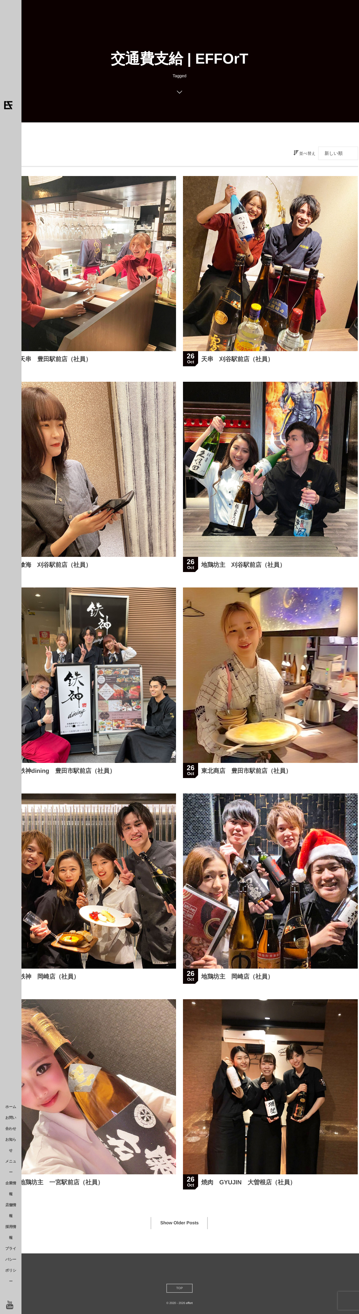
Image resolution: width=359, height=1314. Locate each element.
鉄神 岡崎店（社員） (49, 977)
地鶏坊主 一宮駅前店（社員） (61, 1183)
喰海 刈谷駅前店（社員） (55, 566)
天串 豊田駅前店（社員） (55, 359)
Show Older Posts (179, 1223)
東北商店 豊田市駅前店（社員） (246, 772)
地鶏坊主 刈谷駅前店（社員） (243, 566)
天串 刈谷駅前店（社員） (237, 359)
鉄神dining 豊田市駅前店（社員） (67, 772)
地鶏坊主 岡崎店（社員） (237, 977)
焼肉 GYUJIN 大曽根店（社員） (248, 1183)
